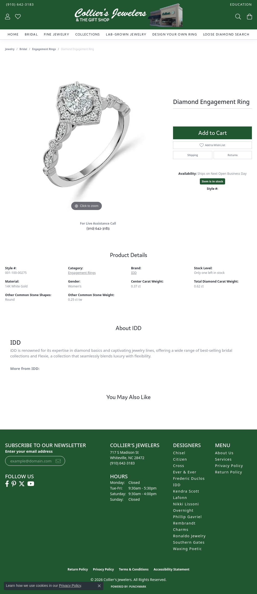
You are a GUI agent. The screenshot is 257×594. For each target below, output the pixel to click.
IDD (134, 273)
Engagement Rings (44, 49)
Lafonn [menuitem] (180, 497)
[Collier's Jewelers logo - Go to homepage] (128, 16)
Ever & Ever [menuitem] (185, 472)
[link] (19, 4)
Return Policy (228, 472)
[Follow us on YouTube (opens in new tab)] (30, 484)
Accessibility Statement (171, 569)
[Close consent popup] (99, 585)
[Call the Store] (122, 463)
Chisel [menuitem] (179, 452)
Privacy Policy (229, 465)
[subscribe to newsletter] (58, 460)
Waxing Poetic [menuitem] (187, 548)
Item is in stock (212, 181)
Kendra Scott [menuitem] (186, 491)
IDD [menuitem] (177, 484)
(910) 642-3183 (98, 228)
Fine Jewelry (56, 34)
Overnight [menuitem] (183, 510)
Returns (233, 155)
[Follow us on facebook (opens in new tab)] (7, 484)
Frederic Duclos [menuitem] (189, 478)
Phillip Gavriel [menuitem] (187, 516)
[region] (86, 135)
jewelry (10, 49)
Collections (87, 34)
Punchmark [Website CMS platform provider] (137, 586)
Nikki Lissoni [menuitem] (186, 504)
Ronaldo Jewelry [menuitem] (189, 535)
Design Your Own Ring (174, 34)
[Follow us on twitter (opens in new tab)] (22, 484)
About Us (224, 452)
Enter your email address (29, 451)
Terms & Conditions (134, 569)
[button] (240, 4)
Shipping (192, 155)
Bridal (31, 34)
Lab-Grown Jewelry (126, 34)
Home (13, 34)
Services (223, 459)
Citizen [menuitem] (180, 459)
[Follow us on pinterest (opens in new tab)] (13, 484)
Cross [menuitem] (178, 465)
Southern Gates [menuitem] (189, 542)
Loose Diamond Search (226, 34)
